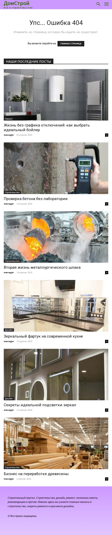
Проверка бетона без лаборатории (36, 198)
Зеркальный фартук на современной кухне (43, 336)
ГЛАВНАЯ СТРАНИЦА (70, 43)
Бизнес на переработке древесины (36, 474)
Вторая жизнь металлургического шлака (42, 267)
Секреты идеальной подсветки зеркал (40, 405)
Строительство (12, 192)
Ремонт (8, 119)
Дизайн (9, 330)
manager (9, 134)
